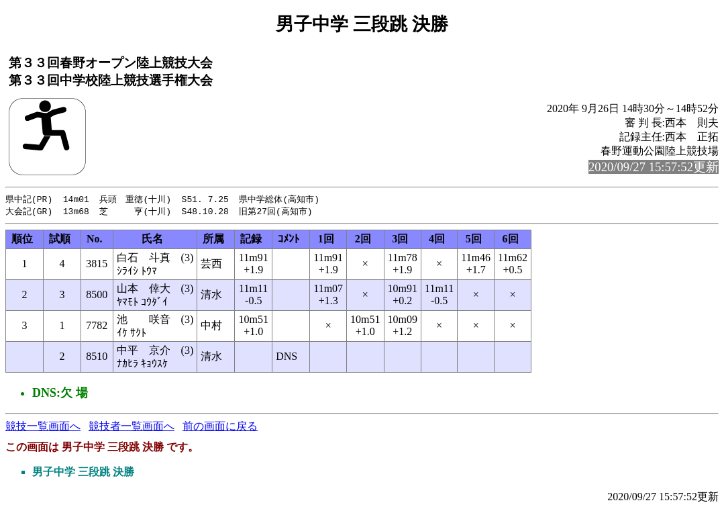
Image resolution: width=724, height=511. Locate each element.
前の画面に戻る (220, 427)
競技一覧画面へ (43, 427)
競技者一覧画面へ (131, 427)
